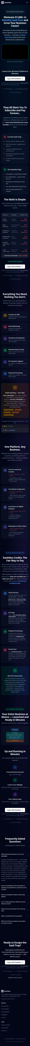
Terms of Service (5, 1025)
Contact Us (4, 1030)
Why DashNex (5, 1006)
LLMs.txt (3, 1017)
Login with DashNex (15, 79)
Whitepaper (4, 1014)
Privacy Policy (4, 1028)
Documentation (5, 1012)
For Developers (5, 1009)
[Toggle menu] (27, 2)
